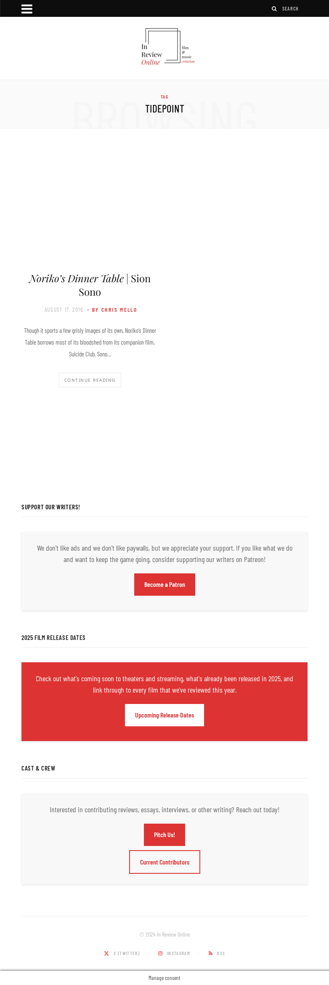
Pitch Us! (164, 834)
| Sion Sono (90, 284)
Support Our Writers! (50, 507)
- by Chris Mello (112, 309)
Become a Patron (164, 584)
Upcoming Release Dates (164, 715)
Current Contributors (164, 862)
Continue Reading (90, 380)
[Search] (275, 8)
